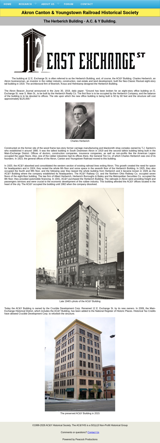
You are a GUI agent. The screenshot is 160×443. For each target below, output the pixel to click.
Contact (87, 4)
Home (7, 4)
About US (47, 4)
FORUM (68, 4)
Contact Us (93, 432)
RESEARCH (25, 4)
